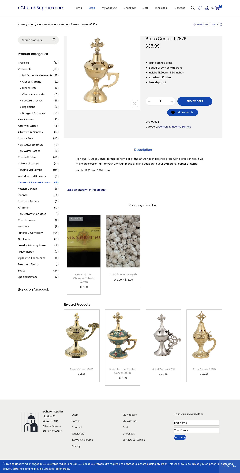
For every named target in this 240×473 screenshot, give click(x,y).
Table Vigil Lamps (28, 163)
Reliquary (23, 226)
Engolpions (28, 107)
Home (21, 24)
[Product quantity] (160, 101)
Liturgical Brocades (33, 113)
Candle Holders (27, 157)
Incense (23, 195)
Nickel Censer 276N (163, 369)
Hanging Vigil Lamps (30, 170)
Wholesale (78, 433)
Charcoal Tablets (28, 201)
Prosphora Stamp (28, 264)
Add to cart (195, 101)
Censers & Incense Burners (53, 24)
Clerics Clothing (31, 81)
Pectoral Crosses (32, 100)
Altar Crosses (26, 119)
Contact (77, 427)
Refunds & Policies (134, 440)
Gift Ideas (24, 239)
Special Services (28, 277)
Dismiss (229, 466)
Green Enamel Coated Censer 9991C (122, 371)
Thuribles (23, 63)
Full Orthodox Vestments (37, 75)
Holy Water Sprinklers (30, 144)
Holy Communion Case (32, 214)
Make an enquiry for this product (86, 190)
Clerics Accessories (34, 94)
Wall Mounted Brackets (32, 176)
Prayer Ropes (26, 251)
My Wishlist (129, 421)
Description (143, 149)
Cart (125, 427)
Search (54, 40)
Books (21, 270)
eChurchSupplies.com (41, 8)
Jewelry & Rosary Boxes (32, 245)
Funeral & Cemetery (30, 233)
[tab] (143, 149)
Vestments (24, 69)
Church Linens (26, 220)
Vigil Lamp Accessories (31, 258)
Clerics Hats (29, 88)
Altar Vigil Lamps (28, 126)
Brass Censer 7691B (81, 369)
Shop (31, 24)
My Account (130, 414)
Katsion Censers (28, 188)
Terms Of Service (82, 440)
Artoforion (24, 207)
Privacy (76, 446)
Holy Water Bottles (29, 151)
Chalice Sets (25, 138)
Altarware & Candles (30, 132)
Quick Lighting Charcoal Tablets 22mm (83, 278)
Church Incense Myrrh (123, 274)
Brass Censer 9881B (204, 369)
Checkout (129, 433)
